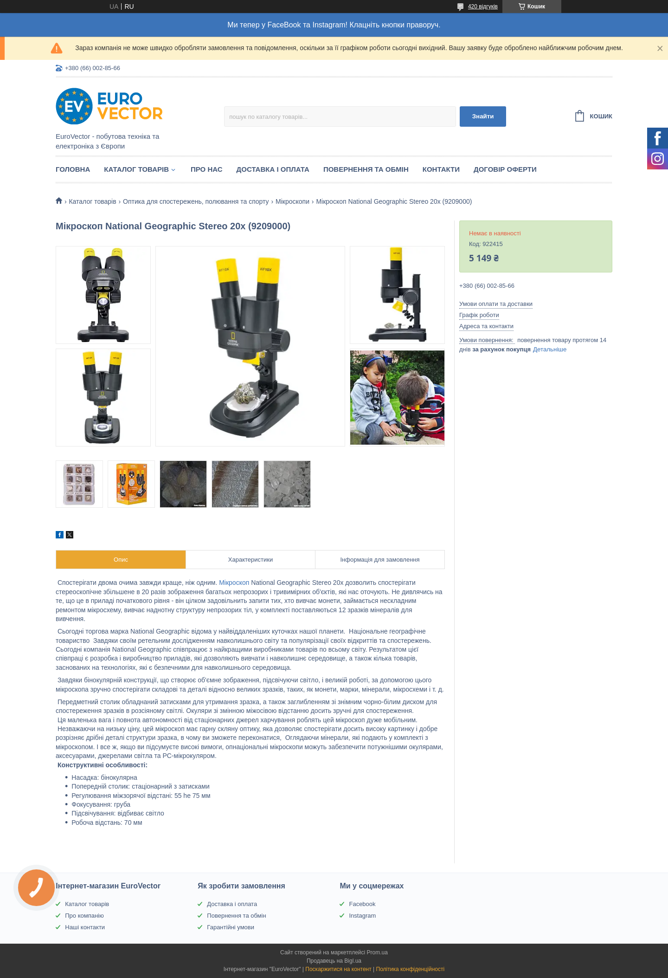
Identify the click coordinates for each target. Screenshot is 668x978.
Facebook (362, 903)
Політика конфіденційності (410, 969)
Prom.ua (377, 952)
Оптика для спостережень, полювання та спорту (196, 201)
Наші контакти (85, 927)
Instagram (362, 915)
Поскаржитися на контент (338, 969)
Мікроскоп (234, 582)
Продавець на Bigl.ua (334, 961)
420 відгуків (483, 6)
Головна (73, 169)
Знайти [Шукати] (483, 116)
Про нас (207, 169)
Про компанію (84, 915)
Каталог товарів (136, 169)
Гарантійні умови (230, 927)
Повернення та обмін (366, 169)
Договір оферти (505, 169)
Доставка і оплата (273, 169)
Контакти (441, 169)
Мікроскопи (292, 201)
